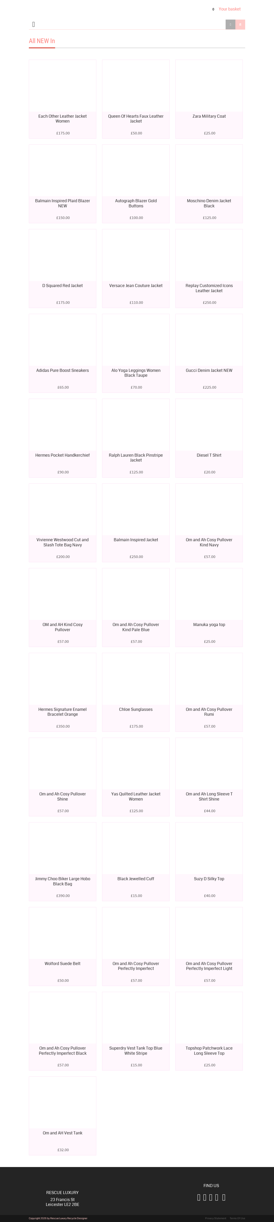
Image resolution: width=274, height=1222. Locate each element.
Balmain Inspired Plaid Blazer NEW (62, 203)
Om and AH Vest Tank (62, 1133)
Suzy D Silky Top (209, 879)
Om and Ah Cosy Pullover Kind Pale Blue (136, 627)
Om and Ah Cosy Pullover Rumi (209, 712)
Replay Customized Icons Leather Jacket (209, 288)
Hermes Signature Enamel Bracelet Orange (62, 712)
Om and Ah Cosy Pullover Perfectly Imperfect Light (209, 966)
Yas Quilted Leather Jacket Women (135, 796)
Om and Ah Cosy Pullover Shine (62, 796)
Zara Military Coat (209, 116)
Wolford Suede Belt (62, 964)
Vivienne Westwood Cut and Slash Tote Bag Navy (63, 542)
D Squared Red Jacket (62, 286)
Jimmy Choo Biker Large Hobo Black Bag (62, 881)
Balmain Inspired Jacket (136, 540)
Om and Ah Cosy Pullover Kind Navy (209, 542)
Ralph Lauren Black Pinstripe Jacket (136, 457)
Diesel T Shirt (209, 455)
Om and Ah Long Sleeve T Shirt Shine (209, 796)
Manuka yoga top (209, 625)
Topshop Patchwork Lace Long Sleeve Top (209, 1050)
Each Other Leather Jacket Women (62, 118)
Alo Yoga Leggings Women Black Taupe (135, 373)
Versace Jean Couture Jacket (136, 286)
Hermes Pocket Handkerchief (62, 455)
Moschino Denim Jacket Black (209, 203)
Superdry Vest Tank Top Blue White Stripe (135, 1050)
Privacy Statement (215, 1218)
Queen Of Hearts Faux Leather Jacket (136, 118)
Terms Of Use (237, 1218)
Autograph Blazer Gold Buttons (136, 203)
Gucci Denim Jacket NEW (209, 370)
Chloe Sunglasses (136, 709)
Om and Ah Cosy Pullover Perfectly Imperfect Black (63, 1050)
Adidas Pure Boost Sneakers (62, 370)
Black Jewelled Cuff (135, 879)
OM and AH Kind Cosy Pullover (63, 627)
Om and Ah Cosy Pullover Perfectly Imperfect (136, 966)
